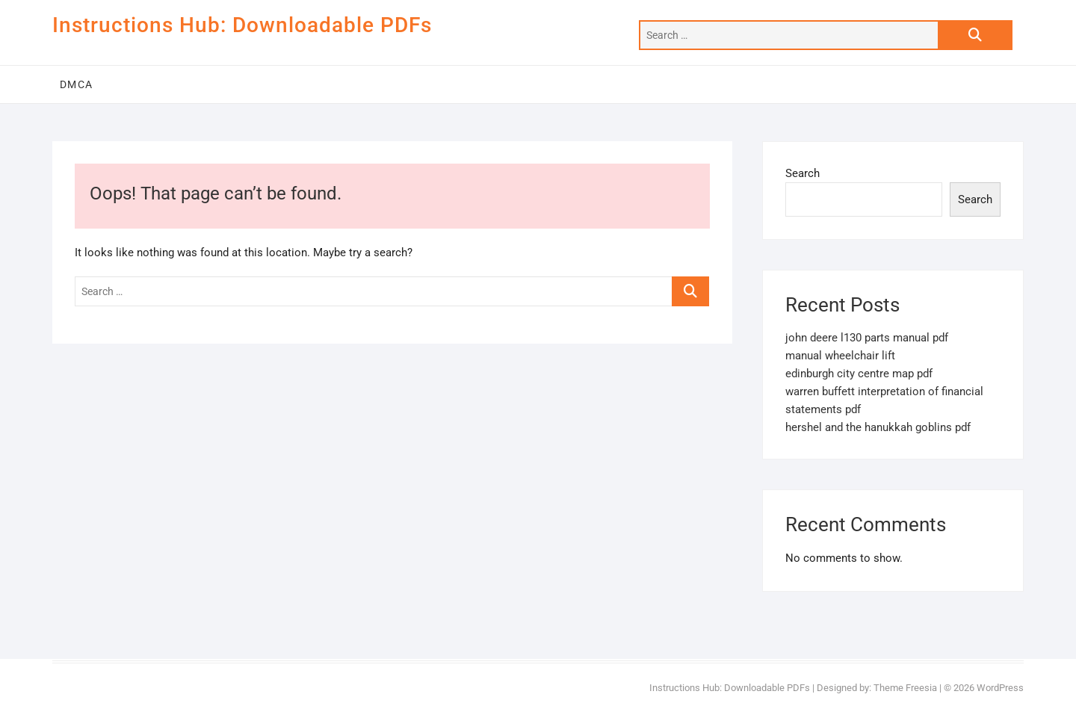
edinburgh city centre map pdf (859, 373)
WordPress (1000, 687)
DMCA (76, 84)
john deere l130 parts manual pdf (866, 337)
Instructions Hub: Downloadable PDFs (242, 25)
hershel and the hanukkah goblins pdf (878, 427)
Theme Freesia (905, 687)
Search (802, 173)
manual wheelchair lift (840, 355)
